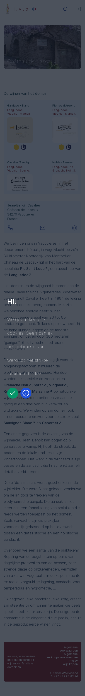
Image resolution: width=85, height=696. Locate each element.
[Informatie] (25, 393)
